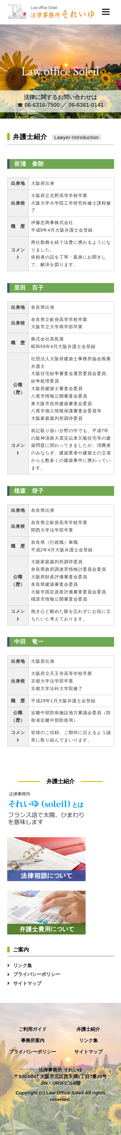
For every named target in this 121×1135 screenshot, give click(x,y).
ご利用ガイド (32, 1029)
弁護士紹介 (88, 1029)
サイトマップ (27, 983)
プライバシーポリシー (36, 974)
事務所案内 (33, 1040)
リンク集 (22, 965)
